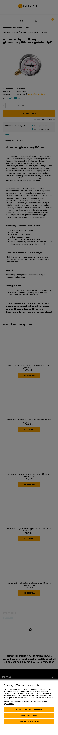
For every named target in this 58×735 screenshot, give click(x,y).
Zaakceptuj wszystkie (29, 721)
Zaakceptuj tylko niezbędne (29, 709)
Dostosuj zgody (29, 715)
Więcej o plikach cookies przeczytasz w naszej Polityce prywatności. (25, 703)
